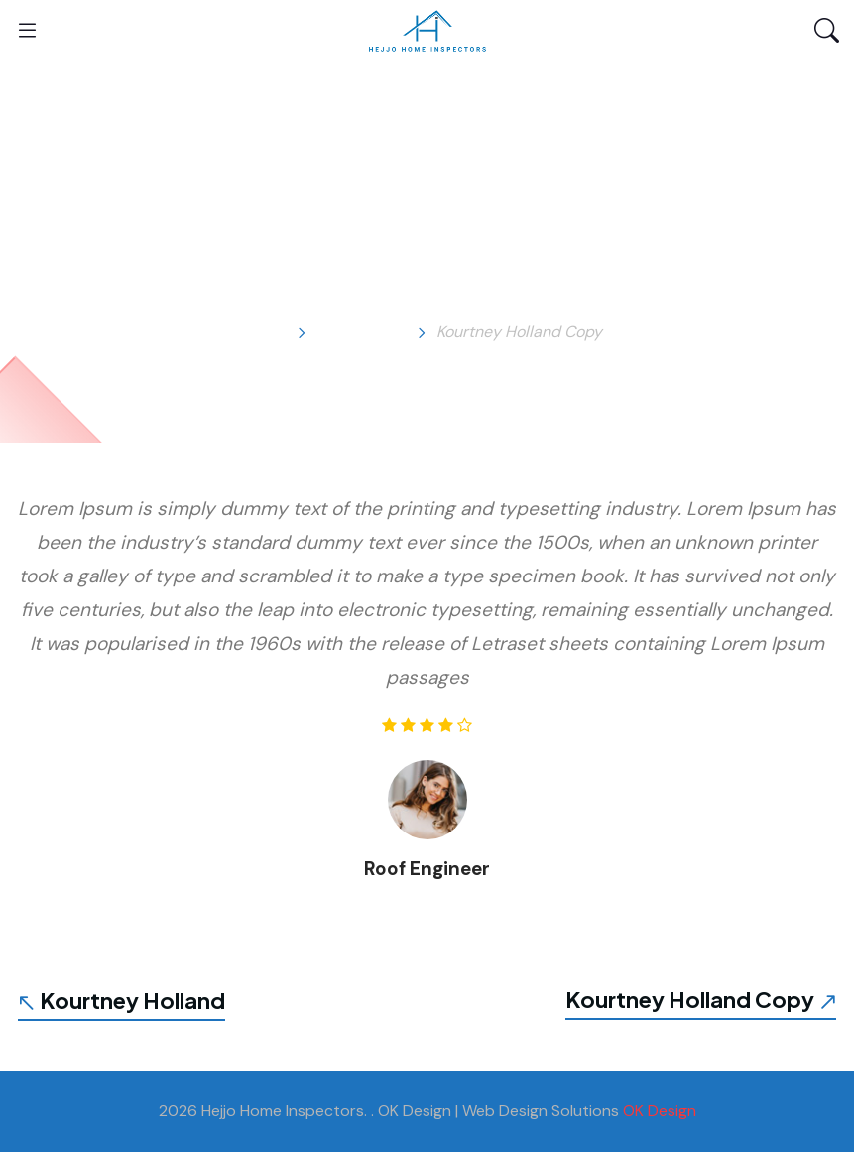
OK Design (659, 1110)
